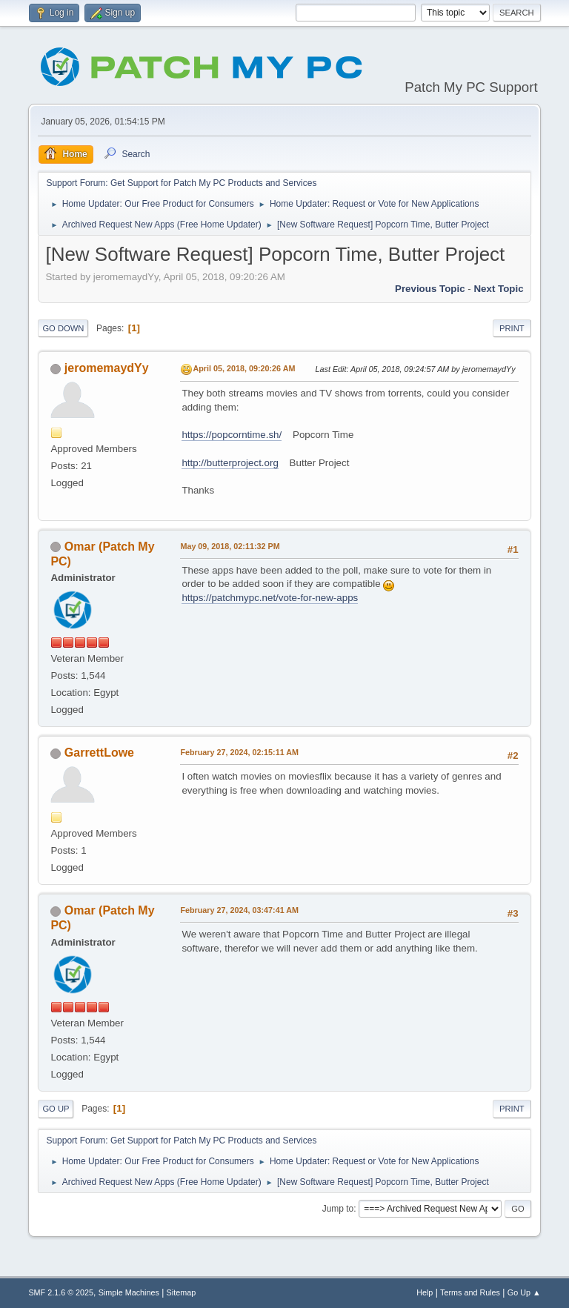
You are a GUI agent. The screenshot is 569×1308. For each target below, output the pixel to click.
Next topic (498, 288)
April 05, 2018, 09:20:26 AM (244, 368)
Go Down (63, 328)
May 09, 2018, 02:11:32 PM (229, 546)
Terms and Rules (470, 1292)
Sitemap (181, 1292)
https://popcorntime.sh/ (232, 434)
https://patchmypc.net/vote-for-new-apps (270, 597)
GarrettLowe (99, 752)
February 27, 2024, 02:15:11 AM (239, 752)
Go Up (55, 1108)
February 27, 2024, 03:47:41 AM (239, 910)
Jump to (338, 1209)
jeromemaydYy (106, 368)
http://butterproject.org (230, 462)
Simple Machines (129, 1292)
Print (512, 328)
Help (424, 1292)
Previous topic (430, 288)
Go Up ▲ (524, 1292)
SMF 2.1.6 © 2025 (60, 1292)
